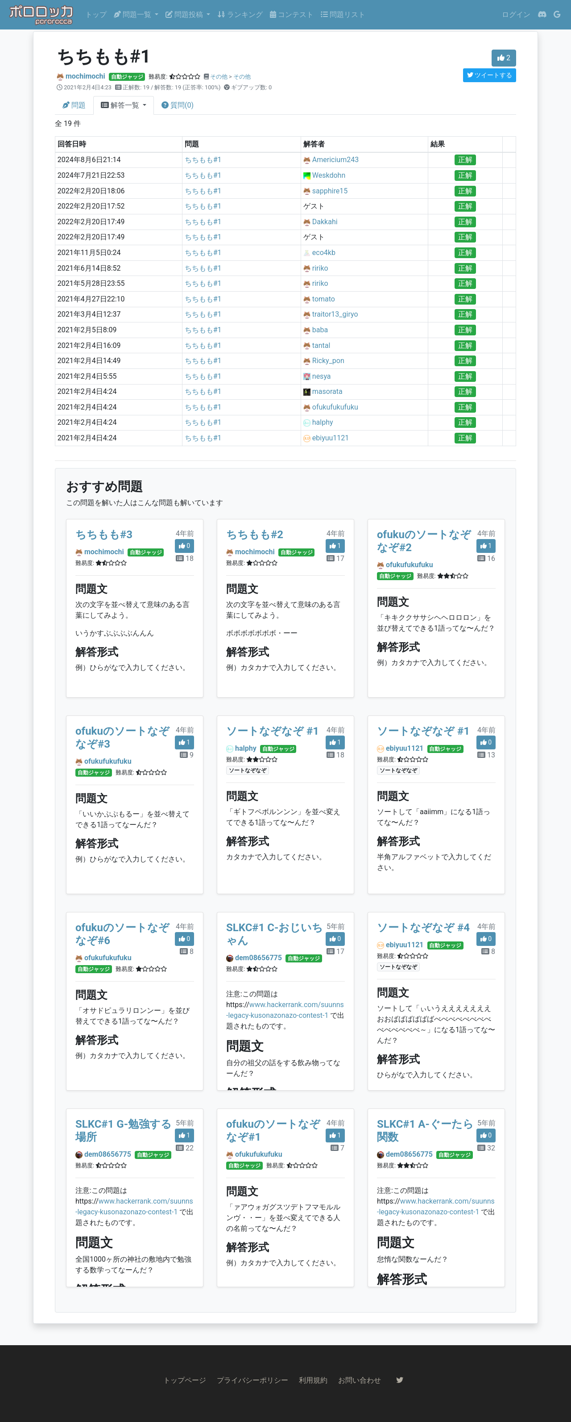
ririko (320, 268)
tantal (321, 345)
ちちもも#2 (254, 534)
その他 (219, 76)
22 (185, 1148)
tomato (323, 299)
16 (486, 558)
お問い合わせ (359, 1380)
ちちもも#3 (103, 534)
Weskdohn (328, 175)
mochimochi (85, 76)
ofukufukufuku (335, 407)
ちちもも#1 (203, 159)
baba (320, 330)
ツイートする (489, 75)
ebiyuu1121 (330, 438)
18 (185, 558)
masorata (327, 391)
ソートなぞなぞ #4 (423, 927)
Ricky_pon (328, 360)
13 (486, 755)
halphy (322, 422)
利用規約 (313, 1380)
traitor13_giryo (335, 314)
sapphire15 (330, 191)
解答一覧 (121, 105)
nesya (321, 376)
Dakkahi (325, 221)
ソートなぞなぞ (247, 770)
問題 (74, 105)
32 (486, 1148)
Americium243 (335, 159)
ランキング (240, 14)
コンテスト (292, 14)
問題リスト (343, 14)
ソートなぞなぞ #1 (272, 731)
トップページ (184, 1380)
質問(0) (177, 105)
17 (335, 558)
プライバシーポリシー (252, 1380)
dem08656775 (258, 958)
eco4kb (323, 252)
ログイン (516, 14)
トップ (96, 14)
